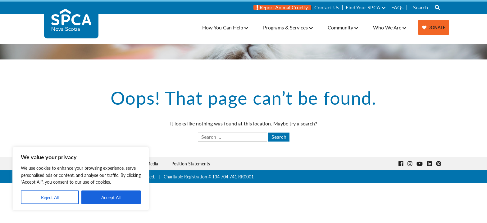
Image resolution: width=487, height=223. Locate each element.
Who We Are (387, 27)
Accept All (111, 197)
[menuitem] (282, 7)
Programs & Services (285, 27)
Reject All (50, 197)
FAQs (397, 7)
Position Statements (190, 163)
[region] (80, 179)
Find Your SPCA (363, 7)
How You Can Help (222, 27)
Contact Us (326, 7)
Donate (433, 27)
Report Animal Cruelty (282, 7)
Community (340, 27)
